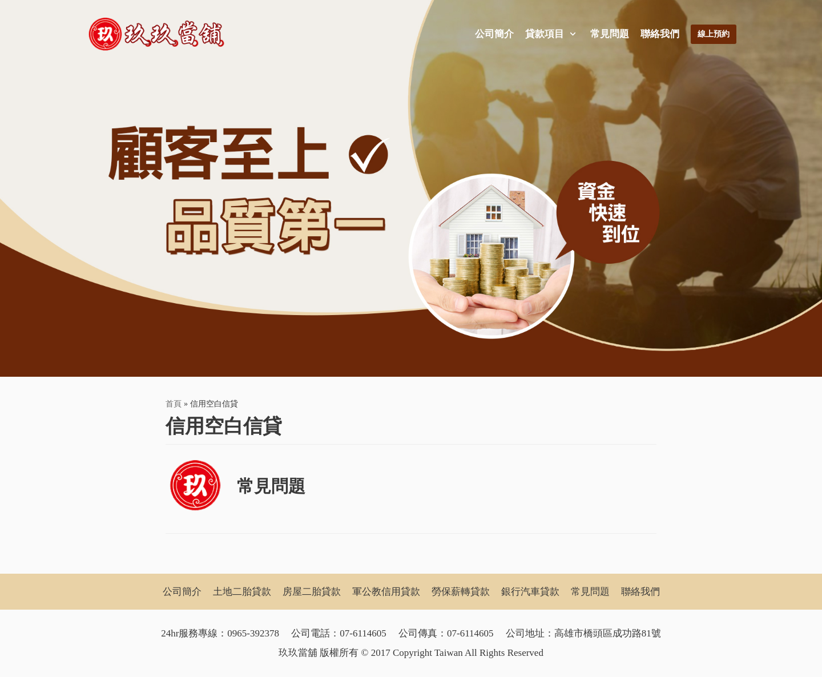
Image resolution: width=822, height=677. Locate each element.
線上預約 (714, 34)
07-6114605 (363, 633)
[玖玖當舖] (160, 34)
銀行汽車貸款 (530, 591)
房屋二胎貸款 (312, 591)
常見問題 (609, 34)
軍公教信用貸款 (386, 591)
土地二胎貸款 (242, 591)
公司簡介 (494, 34)
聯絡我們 (659, 34)
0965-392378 (253, 633)
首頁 (174, 403)
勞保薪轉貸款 (461, 591)
